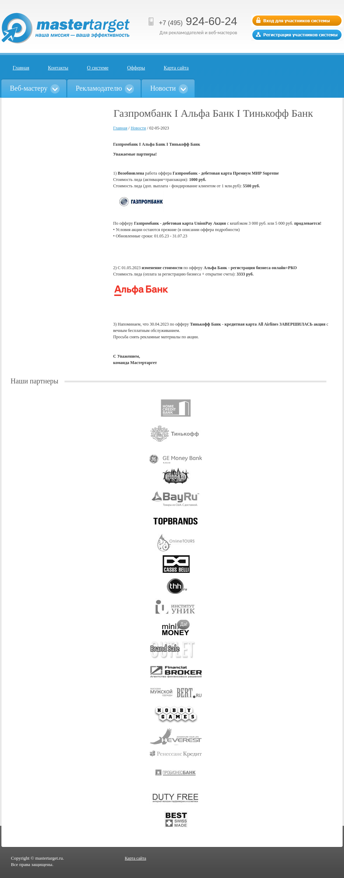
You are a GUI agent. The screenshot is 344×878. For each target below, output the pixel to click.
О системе (98, 68)
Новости (138, 128)
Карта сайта (176, 68)
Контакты (58, 68)
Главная (21, 68)
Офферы (136, 68)
